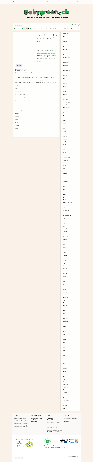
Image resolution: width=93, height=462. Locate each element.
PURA (64, 313)
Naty (64, 263)
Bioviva (64, 89)
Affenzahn (65, 41)
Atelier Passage (66, 54)
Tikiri (64, 366)
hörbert (64, 168)
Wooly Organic (66, 400)
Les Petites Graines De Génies (69, 213)
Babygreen (46, 14)
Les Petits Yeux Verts (67, 215)
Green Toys (65, 149)
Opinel (64, 284)
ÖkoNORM (65, 273)
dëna (64, 112)
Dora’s (64, 115)
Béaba (64, 67)
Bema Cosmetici (66, 70)
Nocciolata (65, 268)
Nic (63, 265)
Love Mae (65, 231)
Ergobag (64, 123)
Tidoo (64, 363)
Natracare (65, 257)
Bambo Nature (66, 62)
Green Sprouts (66, 147)
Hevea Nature (66, 162)
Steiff (64, 345)
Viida (64, 376)
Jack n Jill (65, 173)
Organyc (64, 289)
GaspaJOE (65, 136)
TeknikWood (65, 358)
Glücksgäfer (65, 139)
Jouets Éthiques (43, 52)
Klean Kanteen (66, 199)
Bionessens (65, 86)
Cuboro (64, 110)
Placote (64, 302)
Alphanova (65, 46)
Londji (64, 226)
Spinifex (64, 339)
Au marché (43, 58)
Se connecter (68, 2)
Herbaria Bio (65, 160)
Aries (64, 52)
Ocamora (65, 271)
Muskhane (65, 250)
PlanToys (65, 305)
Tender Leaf (65, 360)
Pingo (64, 300)
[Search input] (45, 25)
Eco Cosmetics (66, 118)
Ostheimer (65, 292)
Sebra (64, 323)
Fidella (64, 131)
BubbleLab (65, 94)
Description (19, 65)
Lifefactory (65, 221)
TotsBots (65, 368)
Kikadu (64, 194)
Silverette (65, 329)
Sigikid (64, 326)
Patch (64, 294)
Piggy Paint (65, 297)
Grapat (64, 144)
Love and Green (66, 228)
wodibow (65, 392)
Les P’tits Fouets (66, 210)
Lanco (64, 205)
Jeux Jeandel (65, 181)
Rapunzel (65, 318)
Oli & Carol (65, 276)
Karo (64, 189)
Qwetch (64, 315)
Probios (64, 310)
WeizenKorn (65, 387)
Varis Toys (65, 374)
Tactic (64, 350)
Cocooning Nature (67, 102)
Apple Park (65, 49)
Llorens (64, 223)
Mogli (64, 244)
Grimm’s (64, 152)
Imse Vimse (65, 170)
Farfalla (64, 126)
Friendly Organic (66, 133)
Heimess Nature (66, 157)
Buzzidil (64, 97)
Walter (64, 379)
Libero (64, 218)
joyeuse (64, 184)
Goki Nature (65, 141)
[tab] (19, 65)
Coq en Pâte (65, 104)
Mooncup (65, 247)
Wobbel (64, 389)
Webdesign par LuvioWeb (73, 456)
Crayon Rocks (66, 107)
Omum (64, 279)
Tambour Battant (66, 352)
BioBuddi (65, 83)
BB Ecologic (65, 65)
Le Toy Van (65, 207)
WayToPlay (65, 381)
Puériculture (49, 55)
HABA (64, 155)
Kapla (64, 186)
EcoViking (65, 120)
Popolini (64, 308)
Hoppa (64, 165)
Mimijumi (65, 242)
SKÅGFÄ (64, 331)
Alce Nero (65, 44)
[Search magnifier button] (79, 25)
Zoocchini (65, 405)
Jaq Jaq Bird (65, 178)
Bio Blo (64, 78)
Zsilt (64, 408)
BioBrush (65, 81)
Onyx (64, 281)
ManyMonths (65, 236)
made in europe (51, 60)
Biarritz (64, 73)
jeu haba (41, 60)
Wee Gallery (65, 384)
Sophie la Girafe (66, 337)
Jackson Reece (66, 176)
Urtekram (65, 371)
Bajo (64, 60)
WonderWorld (66, 395)
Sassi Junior (65, 321)
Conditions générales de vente (20, 418)
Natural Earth (65, 255)
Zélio (64, 403)
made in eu (45, 60)
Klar (64, 197)
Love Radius (65, 234)
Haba (52, 56)
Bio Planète (65, 75)
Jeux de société (50, 52)
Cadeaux (51, 50)
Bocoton (64, 91)
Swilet (64, 347)
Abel (64, 36)
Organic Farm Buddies (67, 286)
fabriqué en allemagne (50, 58)
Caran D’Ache (65, 99)
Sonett (64, 334)
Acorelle (64, 38)
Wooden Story (66, 397)
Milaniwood (65, 239)
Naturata (65, 260)
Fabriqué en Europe (46, 56)
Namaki (64, 252)
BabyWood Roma (66, 57)
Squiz (64, 342)
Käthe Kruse (65, 191)
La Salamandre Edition (67, 202)
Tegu (64, 355)
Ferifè (64, 128)
